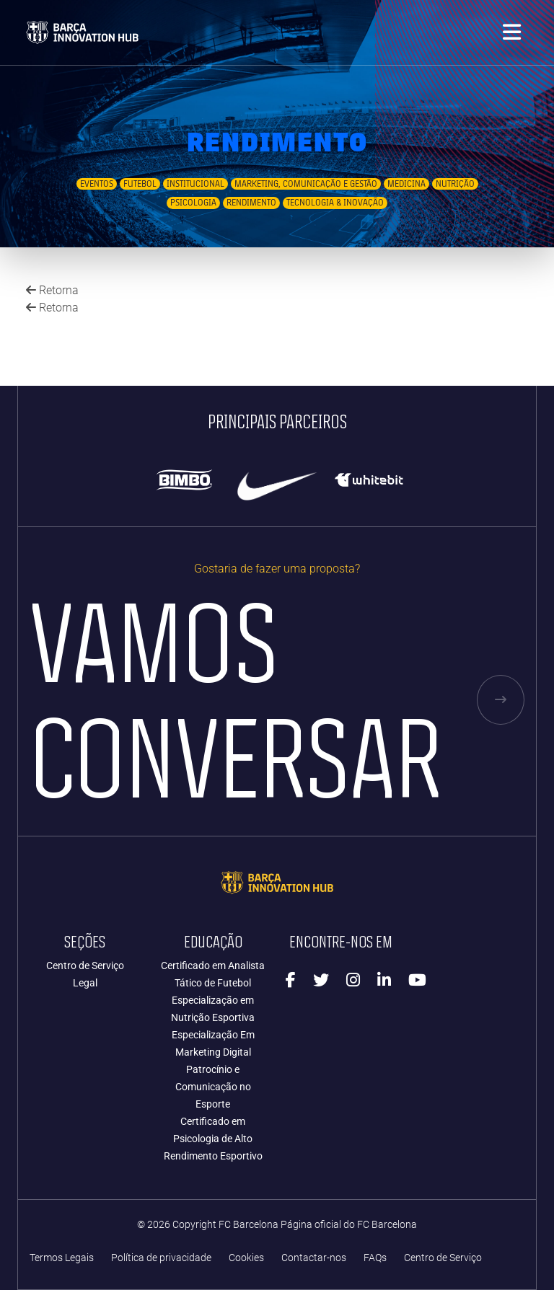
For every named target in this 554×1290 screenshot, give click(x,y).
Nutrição (455, 184)
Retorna (52, 290)
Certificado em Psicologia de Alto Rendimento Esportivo (213, 1139)
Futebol (140, 184)
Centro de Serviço (85, 965)
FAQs (375, 1258)
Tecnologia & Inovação (335, 203)
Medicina (406, 184)
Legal (85, 983)
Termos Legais (62, 1258)
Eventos (96, 184)
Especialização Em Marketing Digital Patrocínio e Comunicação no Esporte (213, 1069)
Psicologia (193, 203)
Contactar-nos (313, 1258)
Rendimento (251, 203)
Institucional (195, 184)
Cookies (246, 1258)
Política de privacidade (161, 1258)
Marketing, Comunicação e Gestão (305, 184)
